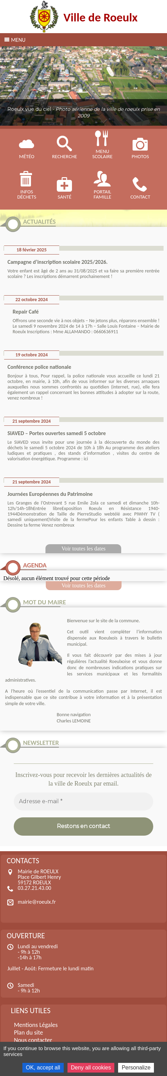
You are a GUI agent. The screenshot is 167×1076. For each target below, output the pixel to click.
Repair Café (26, 311)
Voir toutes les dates (83, 548)
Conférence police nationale (39, 367)
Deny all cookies (91, 1067)
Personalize (136, 1067)
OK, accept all (43, 1067)
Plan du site (28, 1032)
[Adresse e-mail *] (84, 801)
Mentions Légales (36, 1025)
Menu (18, 40)
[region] (83, 86)
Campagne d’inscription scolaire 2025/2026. (58, 262)
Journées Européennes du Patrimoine (50, 494)
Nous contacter (33, 1040)
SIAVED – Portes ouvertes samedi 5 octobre (57, 433)
